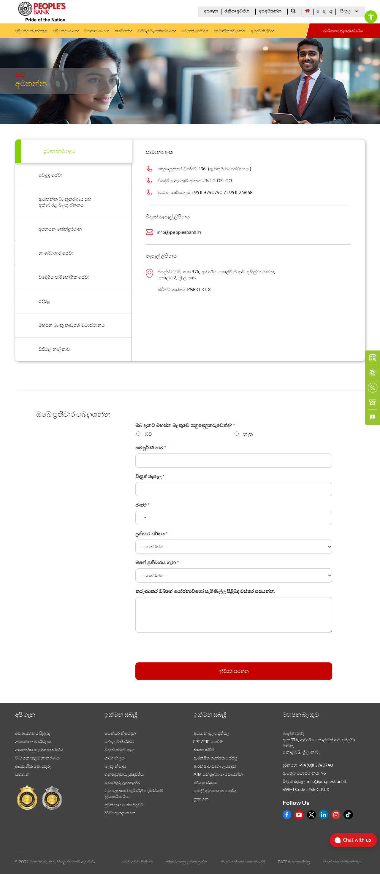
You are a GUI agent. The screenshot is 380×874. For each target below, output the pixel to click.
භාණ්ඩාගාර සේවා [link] (56, 253)
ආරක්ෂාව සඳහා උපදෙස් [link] (215, 766)
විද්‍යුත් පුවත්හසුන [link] (119, 749)
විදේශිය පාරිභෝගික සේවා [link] (64, 277)
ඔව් (148, 434)
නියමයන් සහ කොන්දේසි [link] (243, 861)
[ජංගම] (233, 518)
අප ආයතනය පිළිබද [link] (32, 733)
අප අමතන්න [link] (270, 11)
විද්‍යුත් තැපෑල (149, 476)
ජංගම (142, 504)
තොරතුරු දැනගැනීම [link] (122, 782)
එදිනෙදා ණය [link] (66, 31)
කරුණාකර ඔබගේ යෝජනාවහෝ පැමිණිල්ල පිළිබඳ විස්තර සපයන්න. (205, 591)
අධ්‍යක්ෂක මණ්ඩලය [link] (33, 741)
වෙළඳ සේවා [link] (50, 174)
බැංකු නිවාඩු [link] (115, 766)
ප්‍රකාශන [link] (201, 799)
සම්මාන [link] (22, 774)
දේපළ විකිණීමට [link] (119, 741)
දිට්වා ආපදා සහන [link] (119, 812)
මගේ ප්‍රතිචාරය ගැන (157, 562)
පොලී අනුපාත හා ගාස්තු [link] (215, 790)
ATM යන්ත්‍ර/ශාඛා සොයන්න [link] (218, 774)
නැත (248, 434)
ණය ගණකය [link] (205, 782)
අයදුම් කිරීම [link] (262, 31)
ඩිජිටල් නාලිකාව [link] (54, 349)
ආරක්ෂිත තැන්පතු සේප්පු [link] (215, 758)
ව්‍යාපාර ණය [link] (96, 31)
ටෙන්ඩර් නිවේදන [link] (120, 733)
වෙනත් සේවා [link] (194, 31)
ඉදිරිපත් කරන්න (234, 671)
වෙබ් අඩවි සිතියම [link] (137, 861)
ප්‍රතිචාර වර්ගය (151, 533)
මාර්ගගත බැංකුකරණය (343, 31)
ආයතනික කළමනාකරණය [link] (39, 749)
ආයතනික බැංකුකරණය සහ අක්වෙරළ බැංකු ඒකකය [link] (65, 201)
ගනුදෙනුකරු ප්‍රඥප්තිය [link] (124, 774)
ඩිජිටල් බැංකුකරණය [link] (156, 31)
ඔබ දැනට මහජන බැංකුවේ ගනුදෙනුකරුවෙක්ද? (185, 425)
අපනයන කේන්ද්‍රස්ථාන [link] (60, 228)
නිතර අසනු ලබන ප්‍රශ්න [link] (187, 861)
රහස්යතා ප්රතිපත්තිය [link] (342, 861)
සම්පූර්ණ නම (150, 447)
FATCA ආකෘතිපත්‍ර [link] (294, 861)
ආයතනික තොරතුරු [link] (33, 766)
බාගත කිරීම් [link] (204, 749)
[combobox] (141, 518)
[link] (371, 16)
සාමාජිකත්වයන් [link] (229, 31)
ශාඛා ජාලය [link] (114, 758)
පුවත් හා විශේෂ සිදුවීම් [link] (123, 804)
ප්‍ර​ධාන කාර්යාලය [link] (59, 151)
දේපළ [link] (44, 301)
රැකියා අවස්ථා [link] (236, 11)
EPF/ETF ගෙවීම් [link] (208, 741)
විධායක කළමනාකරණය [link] (37, 758)
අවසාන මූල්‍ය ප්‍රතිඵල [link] (211, 733)
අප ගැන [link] (211, 11)
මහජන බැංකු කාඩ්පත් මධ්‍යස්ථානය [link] (72, 325)
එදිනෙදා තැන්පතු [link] (31, 31)
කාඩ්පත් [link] (123, 31)
